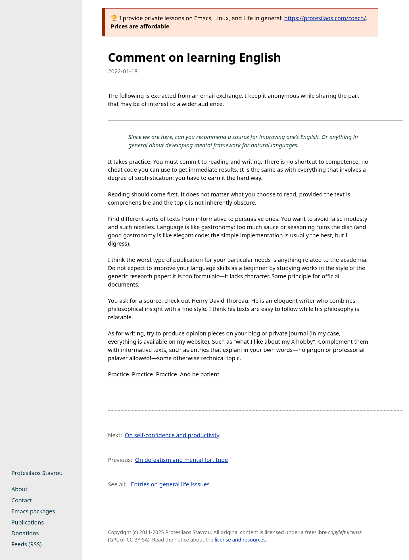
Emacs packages (33, 511)
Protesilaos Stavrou (36, 473)
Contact (21, 500)
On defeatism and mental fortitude (181, 460)
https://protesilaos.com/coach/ (325, 18)
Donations (25, 533)
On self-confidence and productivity (172, 435)
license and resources (240, 539)
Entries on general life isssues (170, 484)
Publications (27, 522)
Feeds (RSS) (26, 544)
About (19, 489)
